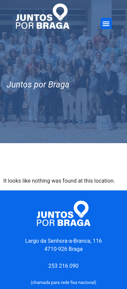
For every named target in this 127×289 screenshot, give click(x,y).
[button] (106, 23)
